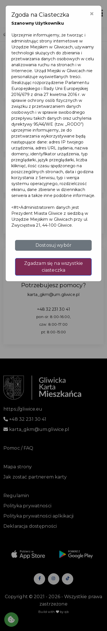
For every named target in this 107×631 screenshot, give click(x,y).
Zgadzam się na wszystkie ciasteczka (53, 267)
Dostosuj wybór (53, 245)
